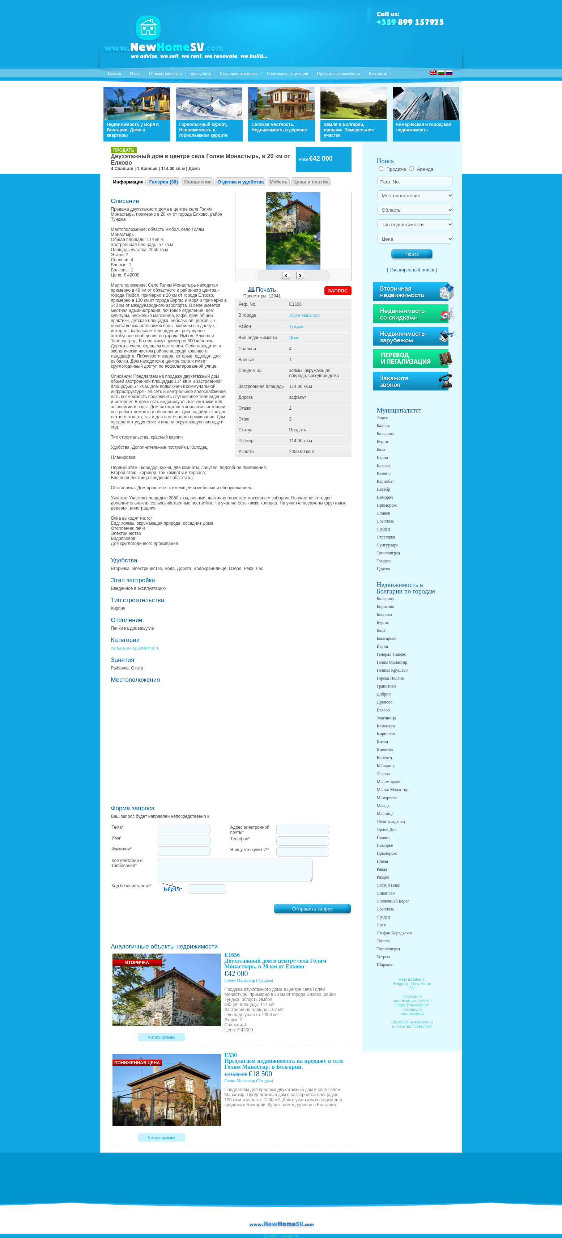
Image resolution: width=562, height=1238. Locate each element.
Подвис (384, 837)
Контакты (378, 73)
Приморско (387, 505)
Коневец (384, 757)
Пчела (382, 861)
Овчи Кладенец (391, 821)
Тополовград (388, 552)
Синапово (386, 893)
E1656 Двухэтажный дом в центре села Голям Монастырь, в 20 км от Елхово (276, 960)
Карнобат (385, 481)
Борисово (385, 606)
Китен (382, 741)
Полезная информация (287, 73)
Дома (294, 337)
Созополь (385, 521)
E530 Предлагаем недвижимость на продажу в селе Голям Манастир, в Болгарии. (284, 1061)
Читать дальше (161, 1037)
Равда (382, 869)
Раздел (383, 877)
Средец (383, 529)
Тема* (118, 827)
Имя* (117, 838)
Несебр (383, 489)
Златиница (386, 718)
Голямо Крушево (392, 670)
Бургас (383, 441)
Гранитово (386, 686)
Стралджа (386, 537)
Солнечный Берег (393, 901)
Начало (114, 73)
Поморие (385, 497)
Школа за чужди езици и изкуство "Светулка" (412, 1024)
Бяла (381, 449)
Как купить (201, 73)
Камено (384, 473)
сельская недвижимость (135, 648)
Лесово (383, 773)
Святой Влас (388, 885)
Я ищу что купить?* (249, 849)
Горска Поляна (390, 678)
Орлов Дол (387, 829)
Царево (383, 568)
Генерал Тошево (391, 654)
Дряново (385, 702)
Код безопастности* (132, 885)
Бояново (384, 614)
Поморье (385, 845)
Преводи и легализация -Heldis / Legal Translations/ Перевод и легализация (412, 1005)
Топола (383, 940)
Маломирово (388, 781)
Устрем (383, 956)
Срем (382, 925)
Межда (383, 805)
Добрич (384, 694)
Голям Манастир (304, 315)
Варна (382, 457)
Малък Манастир (393, 789)
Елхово (383, 465)
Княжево (385, 749)
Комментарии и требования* (127, 863)
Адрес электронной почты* (249, 830)
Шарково (385, 964)
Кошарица (386, 765)
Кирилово (386, 733)
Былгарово (387, 638)
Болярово (385, 433)
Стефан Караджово (394, 932)
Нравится (289, 1236)
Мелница (385, 813)
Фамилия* (122, 849)
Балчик (383, 425)
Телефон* (240, 838)
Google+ (271, 1236)
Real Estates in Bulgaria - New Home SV (412, 983)
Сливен (384, 513)
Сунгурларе (388, 545)
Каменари (386, 725)
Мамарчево (387, 797)
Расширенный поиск (239, 73)
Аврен (382, 417)
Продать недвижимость (338, 73)
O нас (135, 73)
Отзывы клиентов (165, 73)
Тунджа (296, 326)
